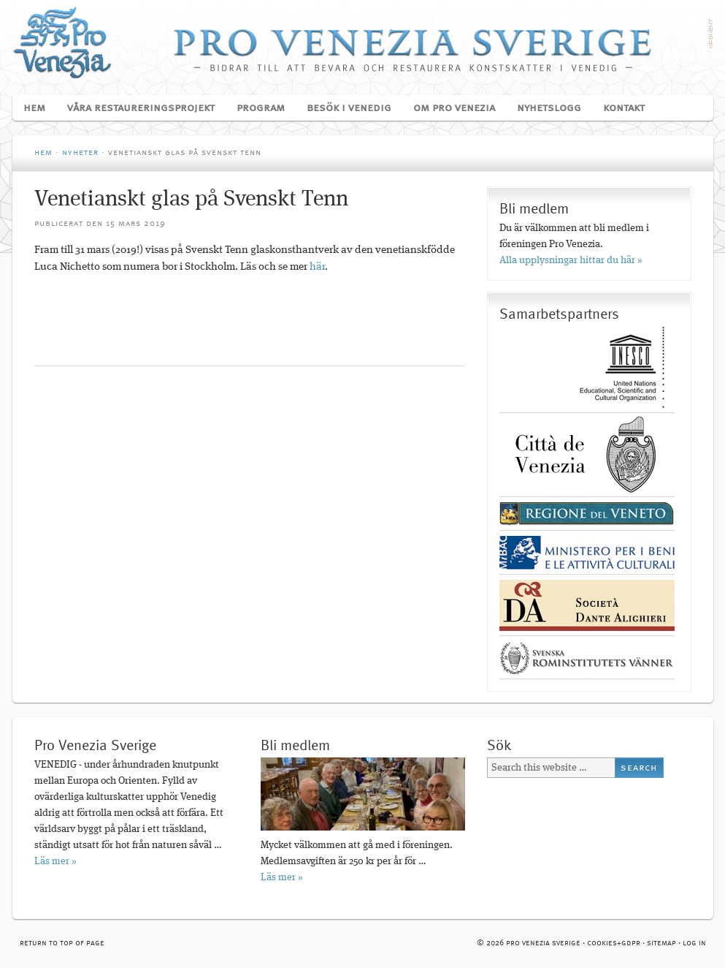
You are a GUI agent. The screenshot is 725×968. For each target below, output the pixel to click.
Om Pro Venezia (448, 108)
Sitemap (661, 943)
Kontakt (624, 108)
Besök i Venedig (343, 108)
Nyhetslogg (549, 108)
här (317, 267)
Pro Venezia (362, 42)
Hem (34, 108)
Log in (694, 943)
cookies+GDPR (613, 943)
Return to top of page (62, 943)
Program (255, 108)
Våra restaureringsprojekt (135, 108)
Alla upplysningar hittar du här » (570, 260)
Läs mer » (55, 861)
